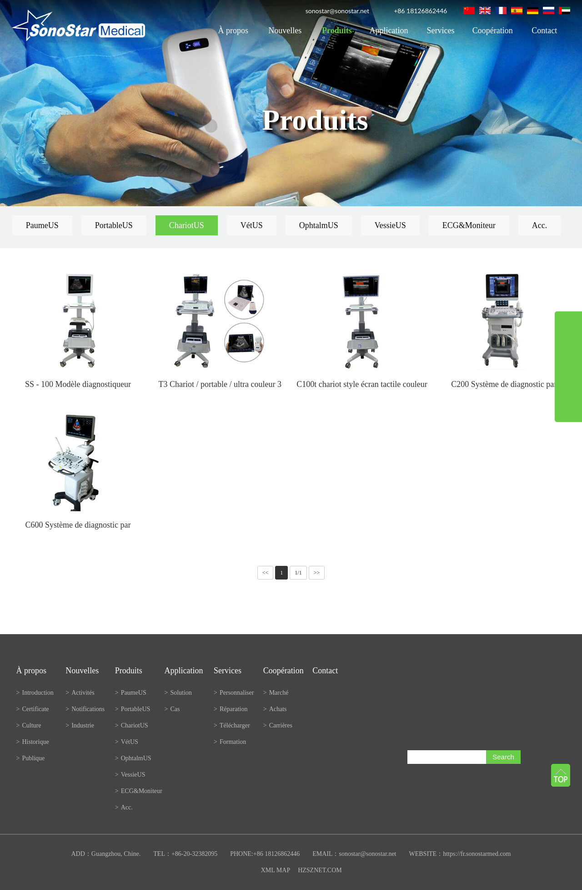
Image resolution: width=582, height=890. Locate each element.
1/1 (298, 573)
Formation (230, 741)
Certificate (32, 709)
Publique (30, 758)
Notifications (85, 709)
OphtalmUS (318, 225)
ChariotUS (186, 225)
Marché (276, 692)
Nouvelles (284, 30)
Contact (544, 30)
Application (389, 30)
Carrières (277, 725)
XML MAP (275, 870)
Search (503, 757)
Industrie (79, 725)
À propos (233, 30)
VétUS (252, 225)
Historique (32, 741)
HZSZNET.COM (320, 870)
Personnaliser (234, 692)
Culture (28, 725)
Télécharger (232, 725)
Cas (172, 709)
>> (317, 573)
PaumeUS (42, 225)
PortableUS (114, 225)
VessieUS (390, 225)
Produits (337, 30)
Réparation (230, 709)
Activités (79, 692)
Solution (177, 692)
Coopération (492, 30)
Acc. (539, 225)
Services (441, 30)
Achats (275, 709)
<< (265, 573)
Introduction (35, 692)
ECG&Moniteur (469, 225)
